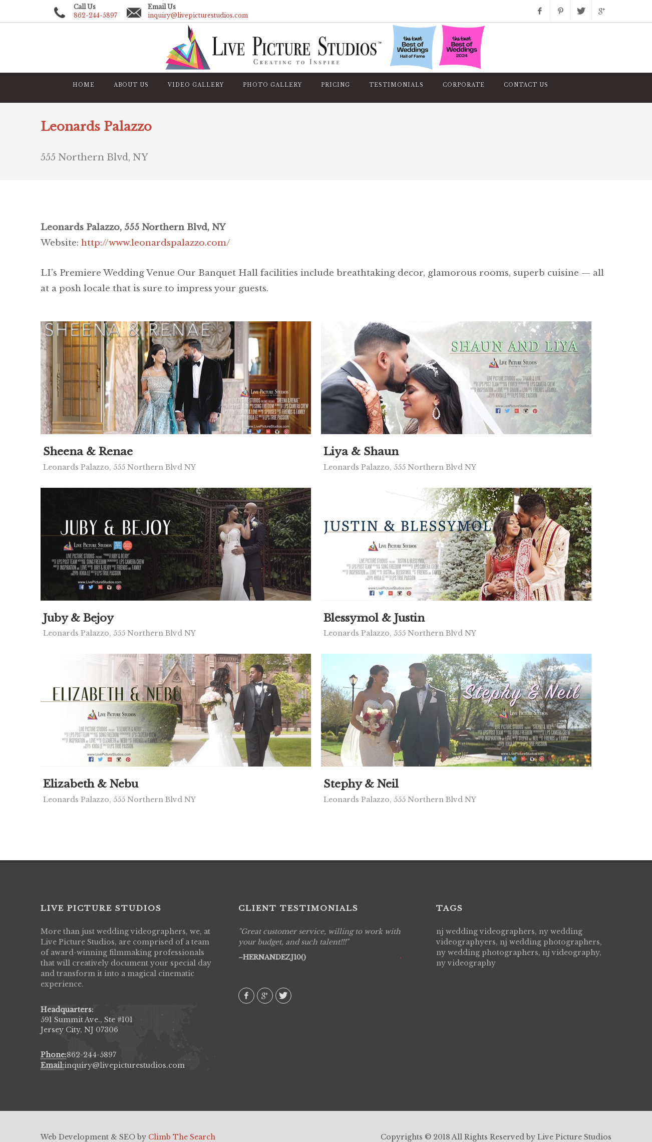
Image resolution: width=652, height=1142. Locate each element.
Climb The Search (181, 1136)
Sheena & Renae (88, 451)
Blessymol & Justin (374, 618)
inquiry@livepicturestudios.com (198, 15)
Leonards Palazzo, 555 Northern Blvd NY (119, 467)
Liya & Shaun (361, 451)
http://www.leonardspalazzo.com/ (155, 243)
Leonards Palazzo (96, 126)
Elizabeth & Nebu (90, 784)
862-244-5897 (91, 1054)
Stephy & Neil (361, 784)
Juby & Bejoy (78, 618)
